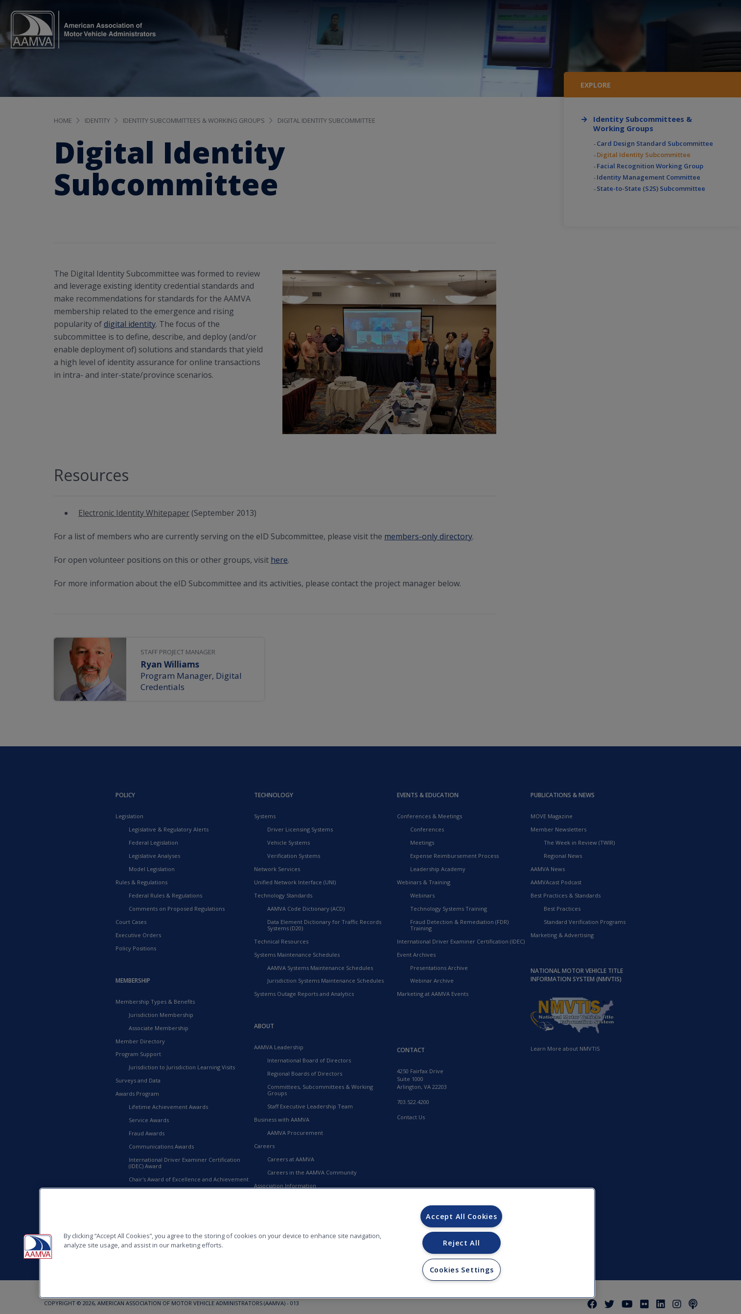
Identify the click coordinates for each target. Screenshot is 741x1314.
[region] (317, 1243)
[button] (37, 1246)
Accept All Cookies (461, 1216)
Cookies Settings (462, 1269)
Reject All (461, 1242)
